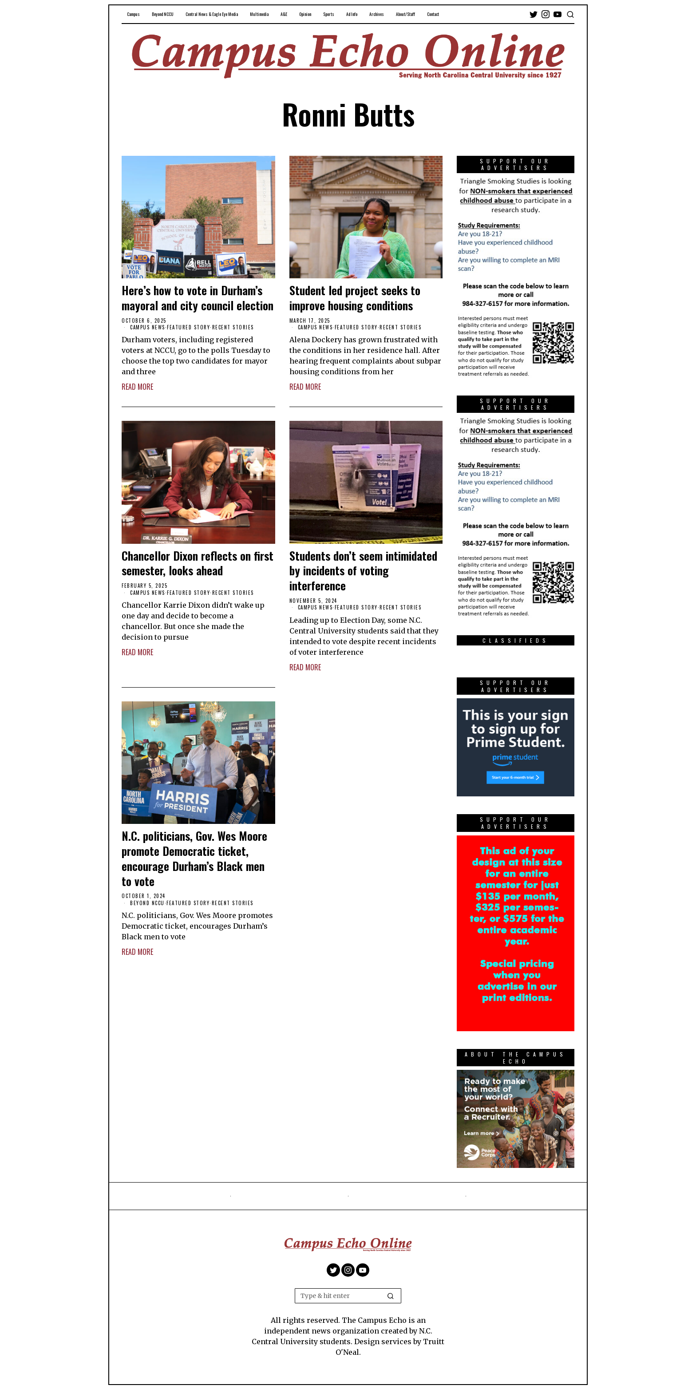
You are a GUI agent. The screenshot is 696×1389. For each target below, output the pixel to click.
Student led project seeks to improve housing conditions (354, 298)
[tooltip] (533, 14)
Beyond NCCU (147, 902)
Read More (137, 386)
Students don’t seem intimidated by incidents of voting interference (363, 570)
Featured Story (188, 327)
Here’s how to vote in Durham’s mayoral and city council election (197, 298)
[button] (390, 1295)
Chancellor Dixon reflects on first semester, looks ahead (197, 563)
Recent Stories (233, 327)
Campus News (147, 327)
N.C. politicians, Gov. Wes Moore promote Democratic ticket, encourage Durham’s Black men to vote (194, 858)
